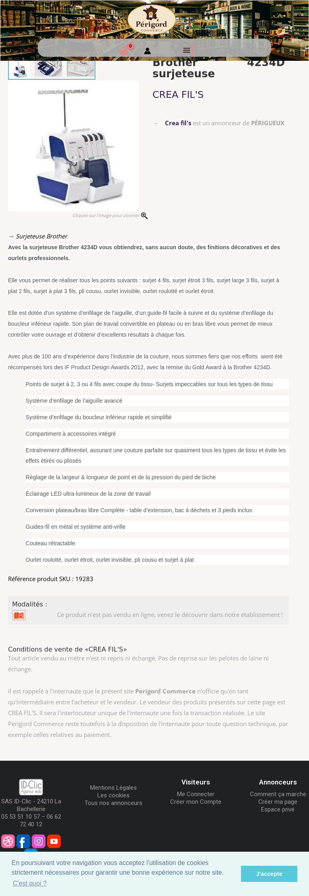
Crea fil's (178, 123)
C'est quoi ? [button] (30, 883)
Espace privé (278, 809)
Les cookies (113, 795)
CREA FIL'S (178, 94)
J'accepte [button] (269, 874)
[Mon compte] (147, 52)
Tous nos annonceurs (113, 803)
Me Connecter (195, 794)
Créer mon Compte (195, 801)
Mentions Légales (113, 787)
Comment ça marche (278, 794)
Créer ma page (277, 801)
